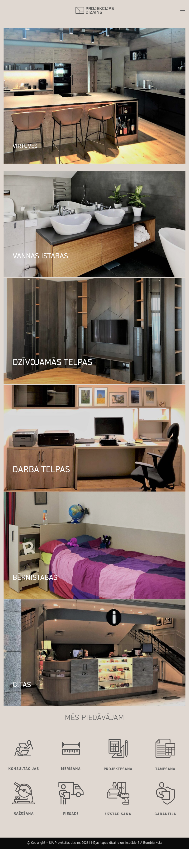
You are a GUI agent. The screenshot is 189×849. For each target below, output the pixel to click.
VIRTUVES (25, 146)
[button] (182, 10)
